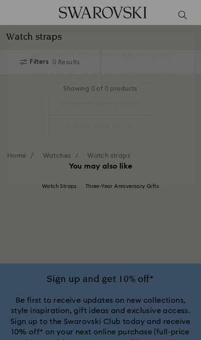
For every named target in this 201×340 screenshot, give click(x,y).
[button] (180, 42)
